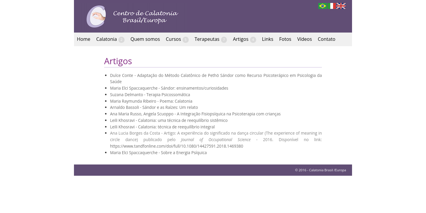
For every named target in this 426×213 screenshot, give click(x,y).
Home (83, 39)
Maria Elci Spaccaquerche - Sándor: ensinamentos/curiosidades (169, 88)
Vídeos (304, 39)
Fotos (285, 39)
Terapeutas (211, 39)
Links (267, 39)
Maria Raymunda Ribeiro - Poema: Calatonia (151, 101)
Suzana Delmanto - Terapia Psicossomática (150, 94)
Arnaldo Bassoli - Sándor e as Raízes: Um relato (154, 107)
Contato (326, 39)
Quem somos (145, 39)
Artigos (244, 39)
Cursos (177, 39)
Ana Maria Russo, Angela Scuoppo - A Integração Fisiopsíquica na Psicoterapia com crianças (195, 114)
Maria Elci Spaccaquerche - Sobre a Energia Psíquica (158, 152)
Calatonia (110, 39)
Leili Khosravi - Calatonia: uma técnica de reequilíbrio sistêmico (168, 120)
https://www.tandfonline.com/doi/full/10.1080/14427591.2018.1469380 (176, 146)
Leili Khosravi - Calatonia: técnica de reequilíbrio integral (162, 127)
